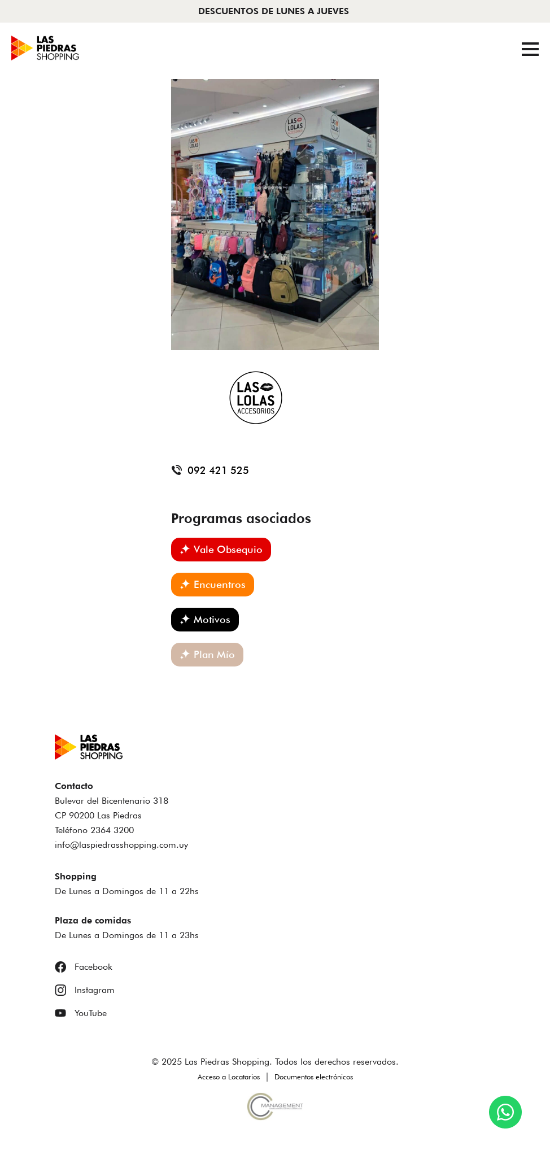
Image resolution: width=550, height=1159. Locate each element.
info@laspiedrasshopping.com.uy (121, 844)
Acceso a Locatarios (229, 1076)
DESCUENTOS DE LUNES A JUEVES (273, 11)
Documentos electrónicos (313, 1076)
